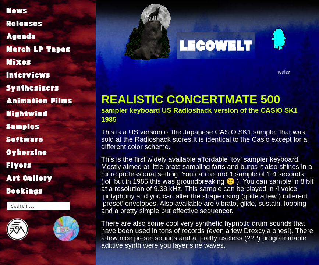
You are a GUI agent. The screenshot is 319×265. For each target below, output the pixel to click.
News (16, 10)
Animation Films (39, 100)
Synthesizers (32, 87)
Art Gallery (29, 178)
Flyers (19, 165)
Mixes (18, 62)
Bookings (24, 190)
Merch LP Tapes (38, 49)
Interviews (28, 75)
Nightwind (26, 113)
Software (24, 139)
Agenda (21, 36)
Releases (24, 23)
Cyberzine (26, 152)
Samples (22, 126)
